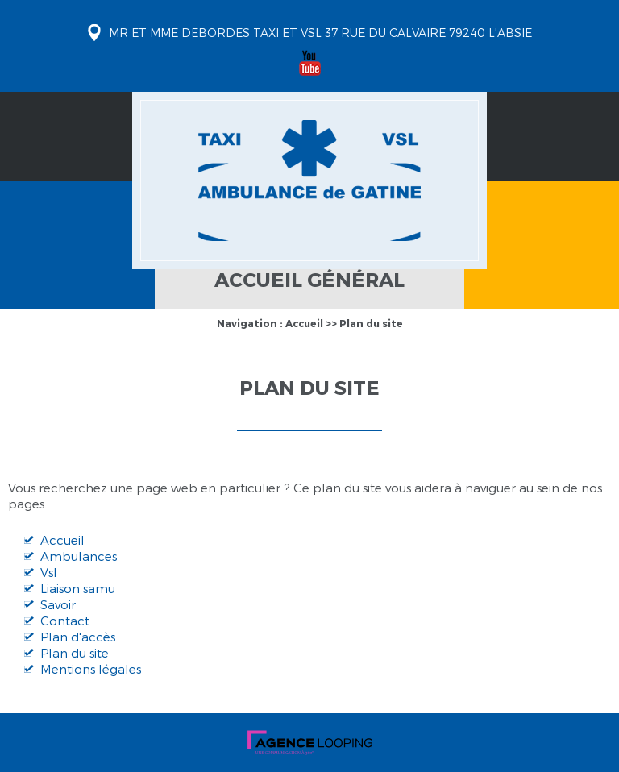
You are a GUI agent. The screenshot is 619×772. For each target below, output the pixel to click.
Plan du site (371, 323)
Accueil (304, 323)
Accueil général (309, 279)
